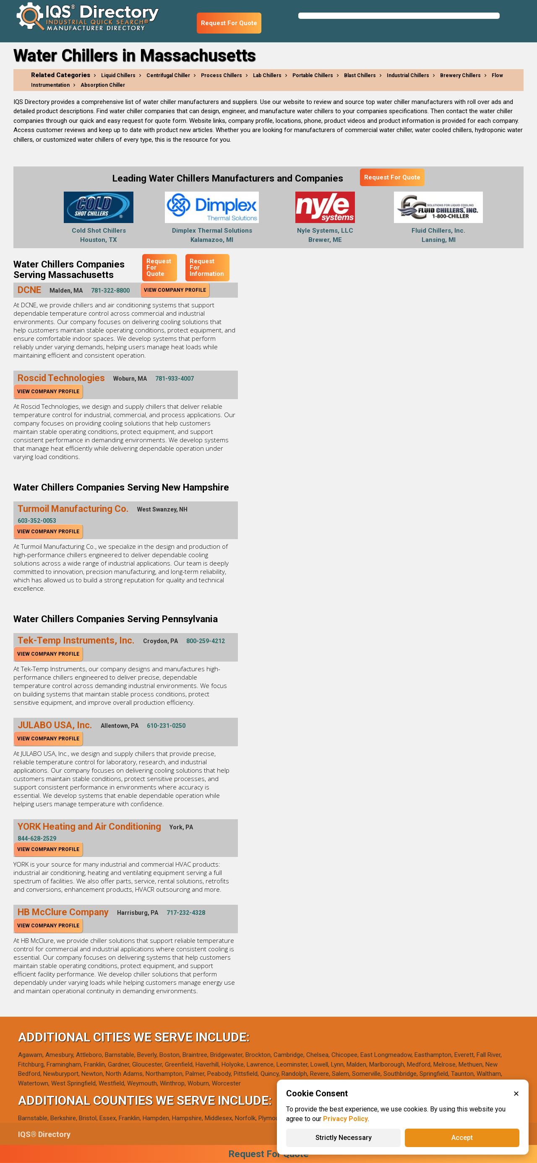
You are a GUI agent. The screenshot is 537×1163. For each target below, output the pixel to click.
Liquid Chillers (118, 75)
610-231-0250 (166, 725)
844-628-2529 (37, 838)
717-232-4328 (186, 912)
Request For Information (207, 267)
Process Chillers (221, 75)
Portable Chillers (312, 75)
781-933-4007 (174, 378)
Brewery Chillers (460, 75)
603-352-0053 (37, 520)
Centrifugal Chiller (168, 75)
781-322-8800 (110, 290)
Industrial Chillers (408, 75)
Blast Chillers (360, 75)
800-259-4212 (205, 641)
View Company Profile (175, 290)
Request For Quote (229, 23)
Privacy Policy (345, 1119)
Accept (462, 1138)
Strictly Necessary (343, 1138)
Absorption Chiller (103, 85)
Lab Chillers (267, 75)
